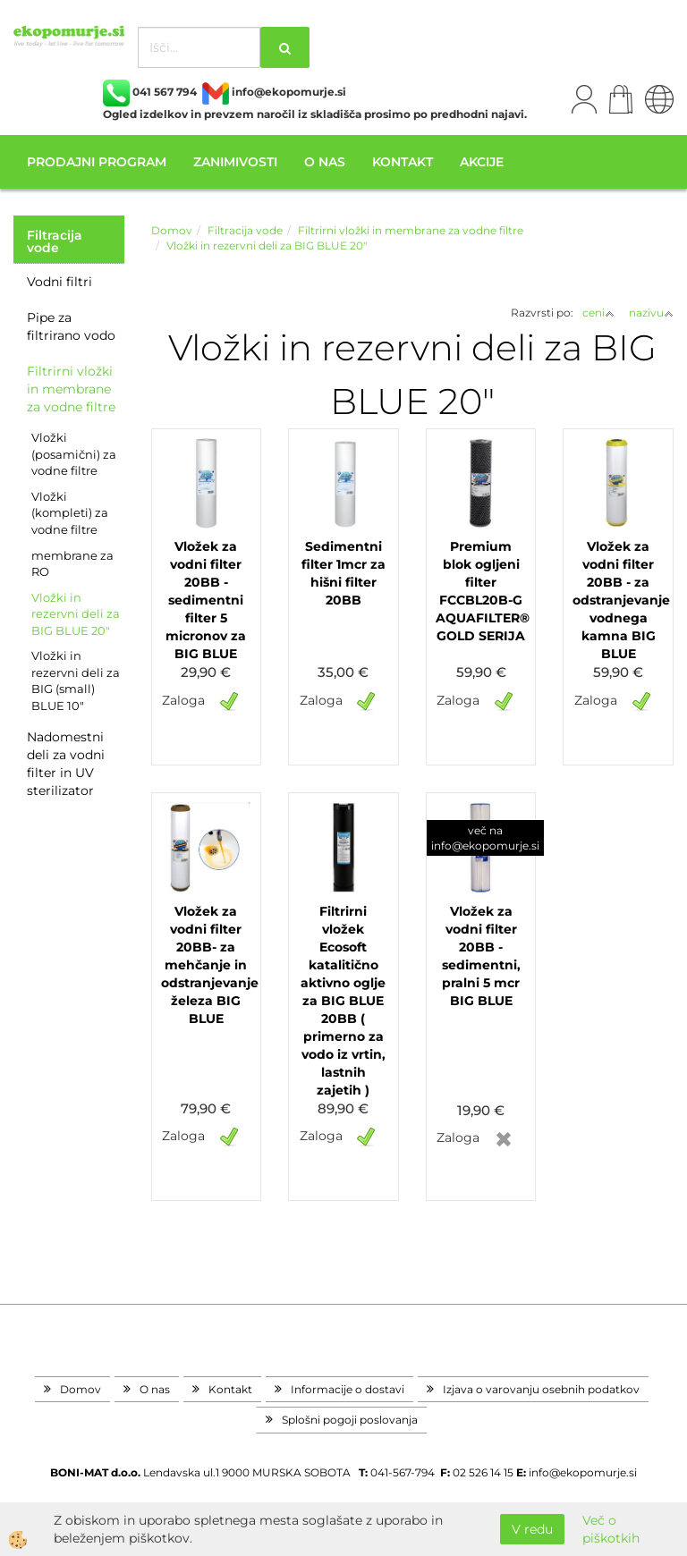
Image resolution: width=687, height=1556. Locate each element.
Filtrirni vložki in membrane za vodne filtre (71, 389)
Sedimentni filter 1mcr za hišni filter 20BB (343, 573)
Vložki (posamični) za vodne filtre (73, 454)
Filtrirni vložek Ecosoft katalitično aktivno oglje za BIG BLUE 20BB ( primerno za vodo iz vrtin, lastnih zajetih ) (343, 1000)
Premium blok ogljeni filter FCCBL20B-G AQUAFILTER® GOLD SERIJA (481, 591)
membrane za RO (72, 563)
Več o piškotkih (611, 1529)
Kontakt (402, 162)
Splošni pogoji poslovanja (350, 1419)
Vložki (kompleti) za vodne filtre (69, 513)
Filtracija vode (245, 230)
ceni (598, 312)
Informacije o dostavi (347, 1389)
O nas (324, 162)
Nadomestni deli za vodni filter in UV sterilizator (66, 764)
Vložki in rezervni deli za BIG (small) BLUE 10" (75, 680)
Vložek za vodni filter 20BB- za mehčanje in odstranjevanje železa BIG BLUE (206, 965)
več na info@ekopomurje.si (485, 838)
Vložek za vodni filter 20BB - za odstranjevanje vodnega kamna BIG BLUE (618, 600)
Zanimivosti (235, 162)
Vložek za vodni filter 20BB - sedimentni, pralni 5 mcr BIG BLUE (481, 956)
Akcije (482, 162)
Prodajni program (96, 162)
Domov (171, 230)
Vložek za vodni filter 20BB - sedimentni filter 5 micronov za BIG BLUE (205, 600)
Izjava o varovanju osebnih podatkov (541, 1389)
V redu (532, 1529)
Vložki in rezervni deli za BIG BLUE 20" (75, 614)
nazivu (651, 312)
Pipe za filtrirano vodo (71, 326)
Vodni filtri (59, 282)
